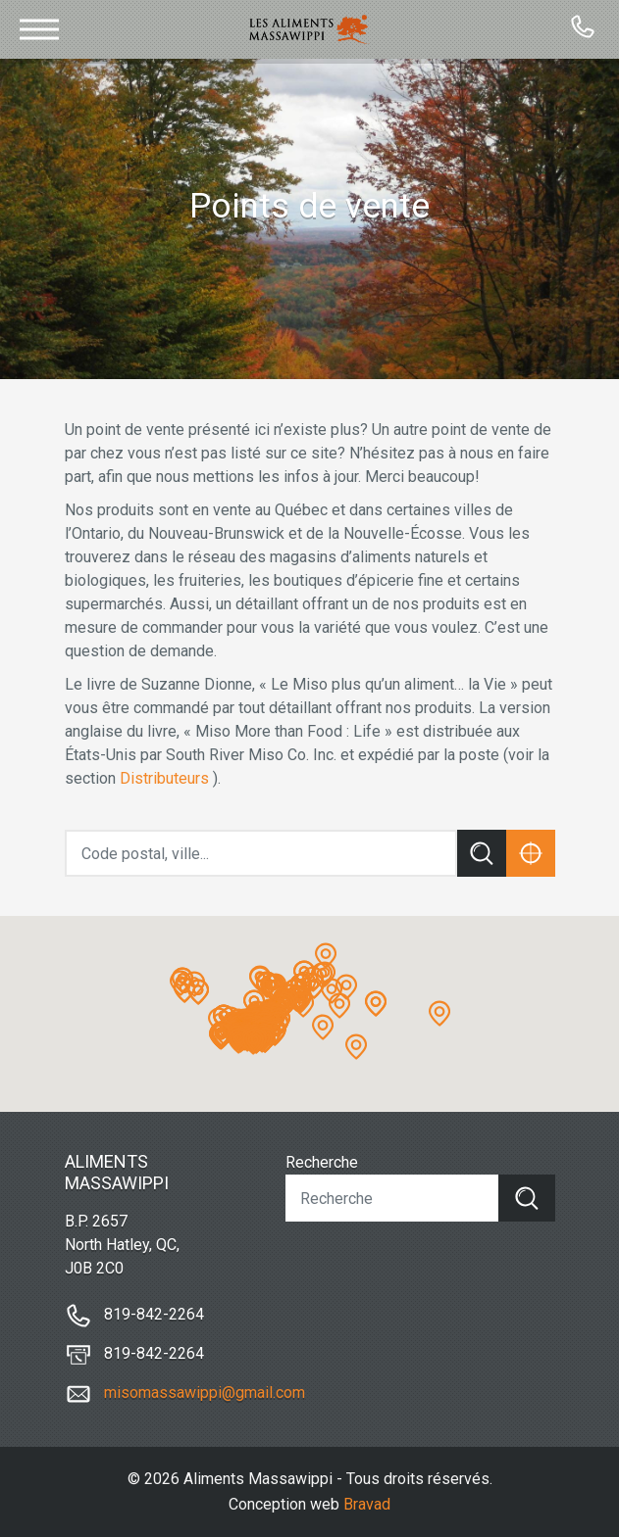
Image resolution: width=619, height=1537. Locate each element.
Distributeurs (164, 778)
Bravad (366, 1504)
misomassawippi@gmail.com (204, 1392)
